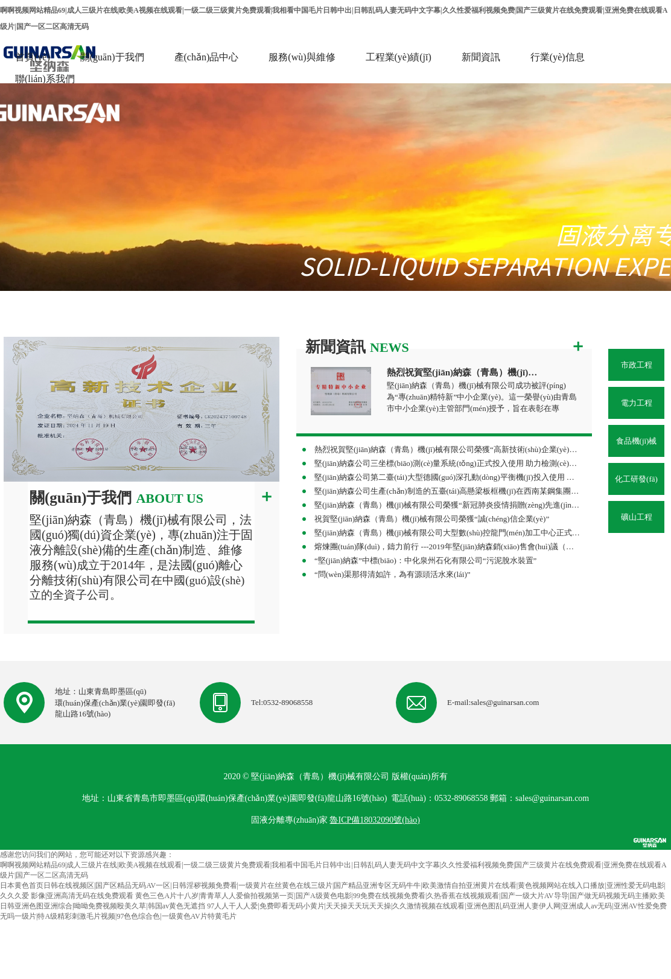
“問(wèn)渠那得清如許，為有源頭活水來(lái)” (392, 574)
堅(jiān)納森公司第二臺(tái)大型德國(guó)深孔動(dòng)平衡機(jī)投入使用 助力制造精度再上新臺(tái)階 (447, 477)
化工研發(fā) (636, 478)
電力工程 (636, 402)
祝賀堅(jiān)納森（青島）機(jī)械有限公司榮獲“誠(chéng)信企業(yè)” (431, 518)
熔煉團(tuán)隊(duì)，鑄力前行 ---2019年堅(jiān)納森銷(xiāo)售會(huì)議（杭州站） (447, 546)
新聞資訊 (481, 57)
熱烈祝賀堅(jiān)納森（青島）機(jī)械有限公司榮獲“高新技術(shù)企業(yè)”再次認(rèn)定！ (447, 449)
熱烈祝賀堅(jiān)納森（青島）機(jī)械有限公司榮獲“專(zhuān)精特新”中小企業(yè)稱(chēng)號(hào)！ (464, 372)
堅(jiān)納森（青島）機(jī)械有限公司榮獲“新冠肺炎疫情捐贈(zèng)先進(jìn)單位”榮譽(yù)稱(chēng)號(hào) (447, 504)
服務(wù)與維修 (302, 57)
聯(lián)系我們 (45, 79)
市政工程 (636, 364)
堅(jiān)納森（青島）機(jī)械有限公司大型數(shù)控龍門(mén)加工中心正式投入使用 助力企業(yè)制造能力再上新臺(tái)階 (447, 532)
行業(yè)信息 (557, 57)
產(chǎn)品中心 (206, 57)
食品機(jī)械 (636, 440)
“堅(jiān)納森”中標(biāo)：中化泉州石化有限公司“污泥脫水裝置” (425, 560)
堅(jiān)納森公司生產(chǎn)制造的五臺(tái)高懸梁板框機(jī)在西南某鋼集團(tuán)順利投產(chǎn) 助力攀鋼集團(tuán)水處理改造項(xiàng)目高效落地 (447, 491)
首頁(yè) (32, 57)
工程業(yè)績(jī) (398, 57)
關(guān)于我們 (112, 57)
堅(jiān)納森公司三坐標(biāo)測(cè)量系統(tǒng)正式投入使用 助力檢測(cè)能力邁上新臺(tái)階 (447, 463)
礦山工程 (636, 516)
